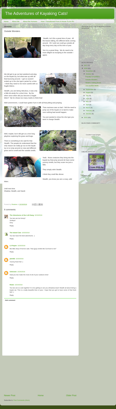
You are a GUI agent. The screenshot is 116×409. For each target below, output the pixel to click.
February (89, 110)
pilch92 (12, 259)
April (87, 104)
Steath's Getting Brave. (93, 83)
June (88, 98)
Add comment (10, 300)
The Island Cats (15, 232)
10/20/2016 (26, 232)
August (88, 92)
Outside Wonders (91, 79)
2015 (86, 117)
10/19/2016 (38, 215)
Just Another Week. (92, 86)
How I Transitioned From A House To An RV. (57, 21)
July (87, 95)
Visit (89, 146)
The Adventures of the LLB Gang (22, 215)
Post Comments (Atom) (22, 400)
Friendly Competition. (92, 76)
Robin (12, 285)
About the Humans (30, 21)
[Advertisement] (40, 375)
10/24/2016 (19, 285)
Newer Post (9, 395)
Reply (12, 226)
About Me (15, 21)
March (88, 107)
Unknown (13, 272)
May (87, 101)
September (90, 89)
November (89, 71)
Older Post (71, 395)
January (89, 114)
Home (6, 21)
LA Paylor (13, 245)
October (89, 74)
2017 (86, 65)
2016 (86, 68)
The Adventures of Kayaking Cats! (36, 13)
